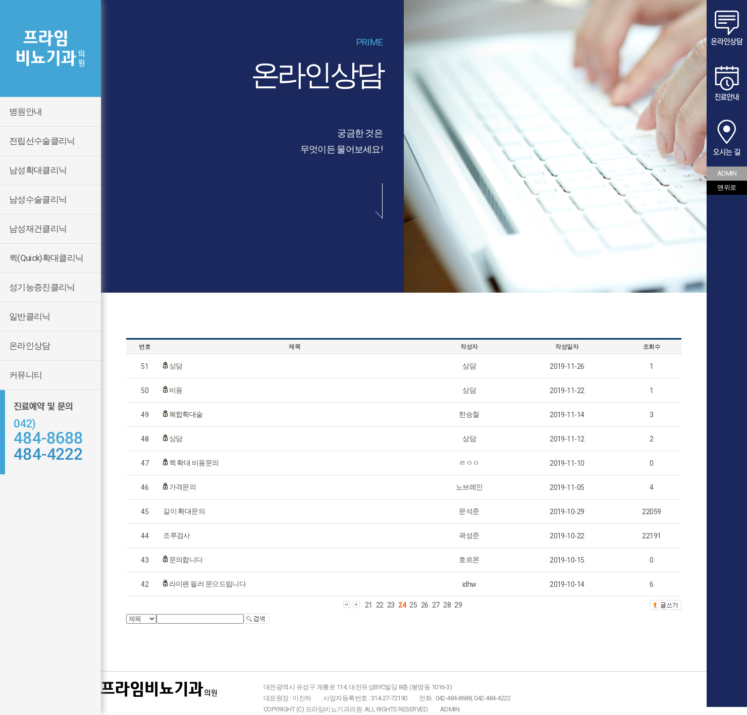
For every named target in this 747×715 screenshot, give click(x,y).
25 (413, 605)
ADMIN (449, 709)
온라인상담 (727, 28)
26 (425, 605)
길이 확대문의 (184, 511)
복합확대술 (186, 414)
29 (458, 605)
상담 (176, 366)
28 (447, 605)
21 (368, 605)
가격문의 (182, 487)
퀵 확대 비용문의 (194, 463)
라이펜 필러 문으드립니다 (207, 584)
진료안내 (727, 83)
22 (380, 605)
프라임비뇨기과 (50, 48)
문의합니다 (186, 560)
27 (436, 605)
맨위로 (726, 187)
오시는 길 (727, 139)
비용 (176, 390)
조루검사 (176, 535)
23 (391, 605)
